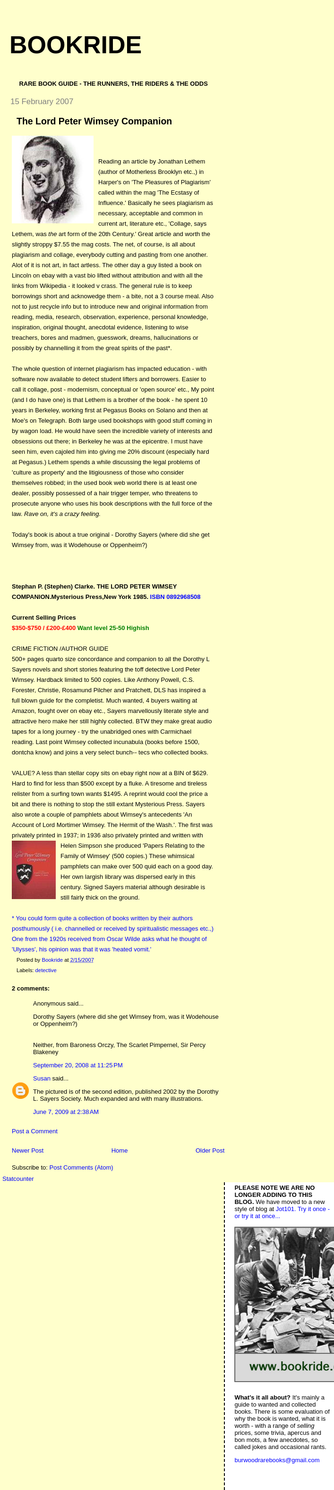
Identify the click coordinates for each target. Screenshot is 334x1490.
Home (119, 1150)
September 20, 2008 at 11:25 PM (78, 1065)
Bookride (75, 44)
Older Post (210, 1150)
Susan (42, 1078)
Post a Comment (35, 1131)
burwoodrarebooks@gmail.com (276, 1460)
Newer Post (27, 1150)
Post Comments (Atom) (81, 1167)
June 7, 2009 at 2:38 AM (66, 1111)
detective (46, 970)
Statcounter (18, 1178)
